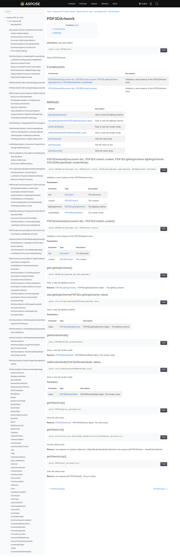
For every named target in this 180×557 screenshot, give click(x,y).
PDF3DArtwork (113, 12)
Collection (14, 485)
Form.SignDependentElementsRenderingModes (28, 169)
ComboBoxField (17, 517)
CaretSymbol (16, 443)
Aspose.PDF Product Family (64, 12)
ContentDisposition (18, 527)
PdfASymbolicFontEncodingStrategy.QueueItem (28, 83)
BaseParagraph (17, 390)
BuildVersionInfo (17, 425)
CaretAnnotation (17, 439)
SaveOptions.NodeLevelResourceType (26, 287)
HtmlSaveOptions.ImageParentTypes (25, 345)
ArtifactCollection (17, 373)
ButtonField (15, 429)
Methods (57, 33)
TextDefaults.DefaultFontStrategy (24, 118)
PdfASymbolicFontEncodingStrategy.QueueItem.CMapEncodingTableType (38, 88)
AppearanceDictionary (19, 324)
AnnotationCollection (19, 290)
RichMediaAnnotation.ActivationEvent (25, 100)
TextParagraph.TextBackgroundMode (25, 135)
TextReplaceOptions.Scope (21, 206)
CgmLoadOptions (17, 461)
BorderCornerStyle (18, 401)
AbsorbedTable (16, 215)
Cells (13, 453)
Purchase (83, 4)
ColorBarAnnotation (18, 492)
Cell (12, 450)
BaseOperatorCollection (20, 387)
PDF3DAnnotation (57, 489)
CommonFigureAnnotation (21, 520)
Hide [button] (76, 25)
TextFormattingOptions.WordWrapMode (26, 202)
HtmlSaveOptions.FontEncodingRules (25, 283)
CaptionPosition (17, 436)
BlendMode (15, 394)
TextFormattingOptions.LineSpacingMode (27, 132)
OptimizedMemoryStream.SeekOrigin (25, 74)
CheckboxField (16, 475)
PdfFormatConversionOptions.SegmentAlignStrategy (29, 259)
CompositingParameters (20, 524)
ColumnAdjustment (18, 506)
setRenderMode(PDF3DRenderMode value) (67, 133)
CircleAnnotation (17, 481)
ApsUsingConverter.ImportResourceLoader (26, 30)
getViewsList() (54, 145)
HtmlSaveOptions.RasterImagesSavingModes (27, 361)
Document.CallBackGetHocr (22, 164)
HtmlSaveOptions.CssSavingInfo (23, 172)
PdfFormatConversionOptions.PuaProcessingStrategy (30, 185)
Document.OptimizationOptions (23, 40)
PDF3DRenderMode (74, 213)
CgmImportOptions (18, 457)
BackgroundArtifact (18, 376)
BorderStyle (15, 411)
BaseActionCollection (19, 383)
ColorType (15, 499)
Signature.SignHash (18, 107)
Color (13, 489)
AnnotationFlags (17, 301)
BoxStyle (14, 418)
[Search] (23, 11)
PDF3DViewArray (63, 423)
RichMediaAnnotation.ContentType (24, 188)
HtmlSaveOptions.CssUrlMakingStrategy (26, 250)
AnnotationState (17, 315)
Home (49, 12)
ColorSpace (15, 496)
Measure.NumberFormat (20, 63)
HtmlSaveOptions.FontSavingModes (25, 294)
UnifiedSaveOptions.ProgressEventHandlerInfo (27, 211)
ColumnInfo (15, 510)
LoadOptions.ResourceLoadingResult (25, 225)
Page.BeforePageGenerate (21, 77)
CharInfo (14, 464)
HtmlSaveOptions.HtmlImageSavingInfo (26, 304)
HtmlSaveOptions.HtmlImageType (24, 311)
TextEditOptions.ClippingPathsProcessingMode (27, 123)
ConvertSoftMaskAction (20, 538)
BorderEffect (16, 404)
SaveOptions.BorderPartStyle (22, 192)
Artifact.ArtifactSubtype (20, 33)
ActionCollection (17, 246)
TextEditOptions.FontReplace (22, 199)
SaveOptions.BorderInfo (20, 104)
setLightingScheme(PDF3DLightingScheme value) (70, 121)
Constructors (59, 29)
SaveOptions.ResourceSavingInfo (24, 297)
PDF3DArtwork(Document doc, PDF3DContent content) (72, 88)
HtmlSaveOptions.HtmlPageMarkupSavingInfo (27, 329)
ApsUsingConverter (18, 355)
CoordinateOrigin (17, 545)
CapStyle (14, 432)
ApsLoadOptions (17, 332)
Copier (13, 548)
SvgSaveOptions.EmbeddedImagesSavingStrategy (29, 239)
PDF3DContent (71, 201)
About (115, 4)
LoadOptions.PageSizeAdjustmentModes (27, 176)
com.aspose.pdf (15, 21)
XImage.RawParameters (20, 148)
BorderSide (15, 408)
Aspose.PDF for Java (15, 18)
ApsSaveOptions (17, 341)
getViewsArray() (55, 151)
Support (94, 4)
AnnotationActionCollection (21, 280)
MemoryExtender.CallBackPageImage (26, 70)
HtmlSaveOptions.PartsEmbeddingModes (27, 352)
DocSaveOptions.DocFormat (22, 37)
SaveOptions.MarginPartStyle (22, 276)
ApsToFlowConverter (19, 348)
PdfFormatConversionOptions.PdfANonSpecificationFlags (31, 93)
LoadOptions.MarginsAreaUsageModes (26, 60)
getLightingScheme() (57, 115)
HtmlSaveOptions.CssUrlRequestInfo (25, 273)
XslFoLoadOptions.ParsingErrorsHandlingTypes (28, 153)
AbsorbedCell (16, 24)
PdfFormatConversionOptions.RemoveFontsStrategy (29, 230)
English (143, 4)
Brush (13, 422)
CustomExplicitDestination (21, 552)
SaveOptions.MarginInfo (20, 262)
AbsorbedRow (16, 157)
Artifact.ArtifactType (18, 160)
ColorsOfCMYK (17, 503)
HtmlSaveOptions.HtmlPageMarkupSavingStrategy (29, 338)
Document (69, 195)
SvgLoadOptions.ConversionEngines (25, 111)
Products (71, 4)
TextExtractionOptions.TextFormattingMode (26, 128)
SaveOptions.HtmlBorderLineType (24, 234)
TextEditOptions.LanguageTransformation (27, 243)
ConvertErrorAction (18, 534)
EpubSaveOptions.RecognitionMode (25, 44)
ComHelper (15, 513)
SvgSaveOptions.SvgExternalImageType (27, 114)
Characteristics (16, 471)
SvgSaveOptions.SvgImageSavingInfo (26, 195)
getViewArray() (54, 139)
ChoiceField (15, 478)
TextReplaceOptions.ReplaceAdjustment (26, 139)
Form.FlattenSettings (19, 51)
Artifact (13, 364)
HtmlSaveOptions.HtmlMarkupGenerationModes (28, 320)
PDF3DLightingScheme (75, 207)
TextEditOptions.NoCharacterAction (24, 266)
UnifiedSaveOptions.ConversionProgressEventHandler (30, 144)
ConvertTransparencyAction (22, 541)
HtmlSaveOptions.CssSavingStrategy (25, 222)
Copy (164, 50)
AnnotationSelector (18, 308)
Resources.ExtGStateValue (21, 97)
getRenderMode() (56, 127)
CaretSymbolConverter (20, 446)
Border (13, 397)
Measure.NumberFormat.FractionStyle (26, 67)
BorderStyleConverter (19, 415)
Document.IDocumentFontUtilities (24, 218)
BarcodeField (16, 380)
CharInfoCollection (18, 468)
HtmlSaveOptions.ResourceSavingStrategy (26, 369)
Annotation (15, 269)
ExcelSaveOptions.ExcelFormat (23, 47)
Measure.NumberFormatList (22, 179)
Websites (104, 4)
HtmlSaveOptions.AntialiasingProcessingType (27, 56)
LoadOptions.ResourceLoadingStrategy (26, 253)
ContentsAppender (18, 531)
